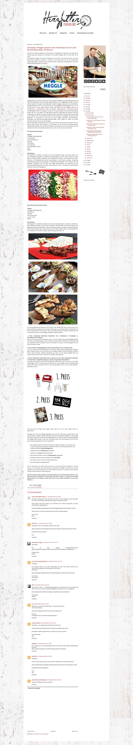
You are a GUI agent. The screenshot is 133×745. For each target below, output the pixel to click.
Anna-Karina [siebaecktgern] (39, 561)
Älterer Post (75, 731)
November (89, 115)
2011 (86, 164)
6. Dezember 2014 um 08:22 (54, 680)
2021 (86, 96)
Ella (33, 585)
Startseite (53, 731)
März (88, 153)
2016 (86, 106)
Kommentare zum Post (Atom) (40, 734)
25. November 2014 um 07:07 (50, 542)
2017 (86, 104)
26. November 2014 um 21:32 (54, 561)
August (88, 142)
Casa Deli (30, 349)
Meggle (45, 63)
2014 (86, 111)
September (89, 140)
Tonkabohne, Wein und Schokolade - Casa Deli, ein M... (95, 128)
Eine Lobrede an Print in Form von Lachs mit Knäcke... (94, 117)
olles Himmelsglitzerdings (38, 496)
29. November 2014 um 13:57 (48, 623)
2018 (86, 102)
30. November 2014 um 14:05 (44, 643)
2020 (86, 98)
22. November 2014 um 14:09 (44, 523)
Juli (88, 144)
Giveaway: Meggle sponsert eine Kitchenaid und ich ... (94, 135)
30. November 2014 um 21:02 (44, 656)
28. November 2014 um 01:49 (41, 585)
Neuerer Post (31, 731)
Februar (89, 155)
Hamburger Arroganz (37, 542)
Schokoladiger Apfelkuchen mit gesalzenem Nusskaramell (94, 131)
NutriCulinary (68, 361)
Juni (88, 147)
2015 (86, 109)
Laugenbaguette (40, 109)
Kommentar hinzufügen (34, 688)
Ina (32, 604)
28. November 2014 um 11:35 (41, 604)
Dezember (89, 113)
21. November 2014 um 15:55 (53, 496)
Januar (88, 157)
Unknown (34, 523)
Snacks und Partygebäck (36, 487)
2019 (86, 100)
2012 (86, 162)
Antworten (34, 518)
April (88, 151)
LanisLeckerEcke (36, 623)
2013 (86, 160)
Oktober (89, 138)
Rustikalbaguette (61, 109)
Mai (88, 149)
